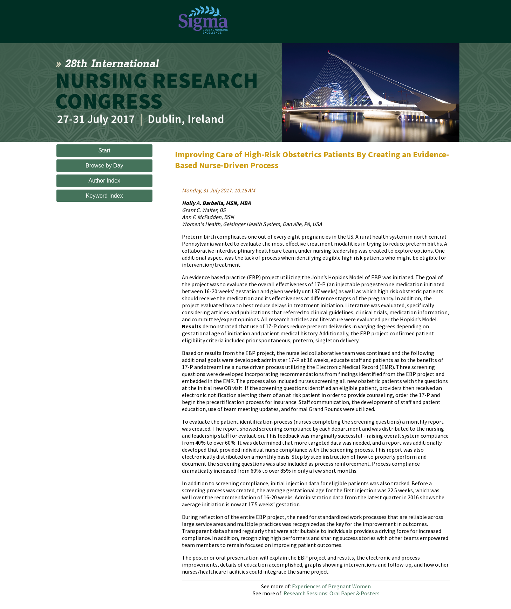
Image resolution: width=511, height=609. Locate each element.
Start (104, 150)
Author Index (104, 181)
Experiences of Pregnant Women (331, 586)
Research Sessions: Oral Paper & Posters (332, 593)
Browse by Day (104, 166)
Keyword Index (104, 196)
